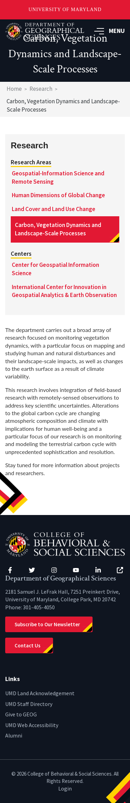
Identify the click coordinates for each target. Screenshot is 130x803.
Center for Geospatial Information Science (55, 269)
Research (40, 89)
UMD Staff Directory (28, 703)
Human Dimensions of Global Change (58, 195)
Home (14, 89)
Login (65, 788)
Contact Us (28, 645)
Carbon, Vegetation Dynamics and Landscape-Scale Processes (58, 229)
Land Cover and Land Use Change (53, 209)
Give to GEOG (21, 714)
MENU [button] (109, 31)
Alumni (13, 735)
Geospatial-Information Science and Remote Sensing (58, 177)
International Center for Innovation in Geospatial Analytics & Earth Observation (64, 291)
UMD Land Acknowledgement (40, 693)
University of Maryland (65, 9)
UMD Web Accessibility (31, 725)
